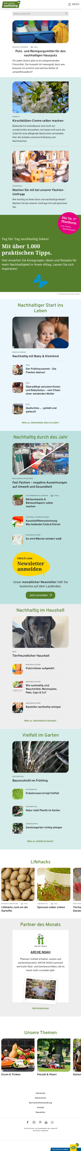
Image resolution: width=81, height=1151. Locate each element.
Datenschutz (40, 1098)
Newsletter (40, 1112)
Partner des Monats (40, 925)
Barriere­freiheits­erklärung (40, 1103)
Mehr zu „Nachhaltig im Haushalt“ (40, 720)
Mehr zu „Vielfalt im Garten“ (40, 841)
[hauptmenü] (73, 4)
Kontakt (40, 1107)
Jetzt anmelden (38, 595)
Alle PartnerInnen (40, 1008)
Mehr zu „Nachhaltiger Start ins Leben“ (40, 422)
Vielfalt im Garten (40, 735)
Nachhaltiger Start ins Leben (40, 308)
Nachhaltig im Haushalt (40, 610)
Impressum (40, 1093)
